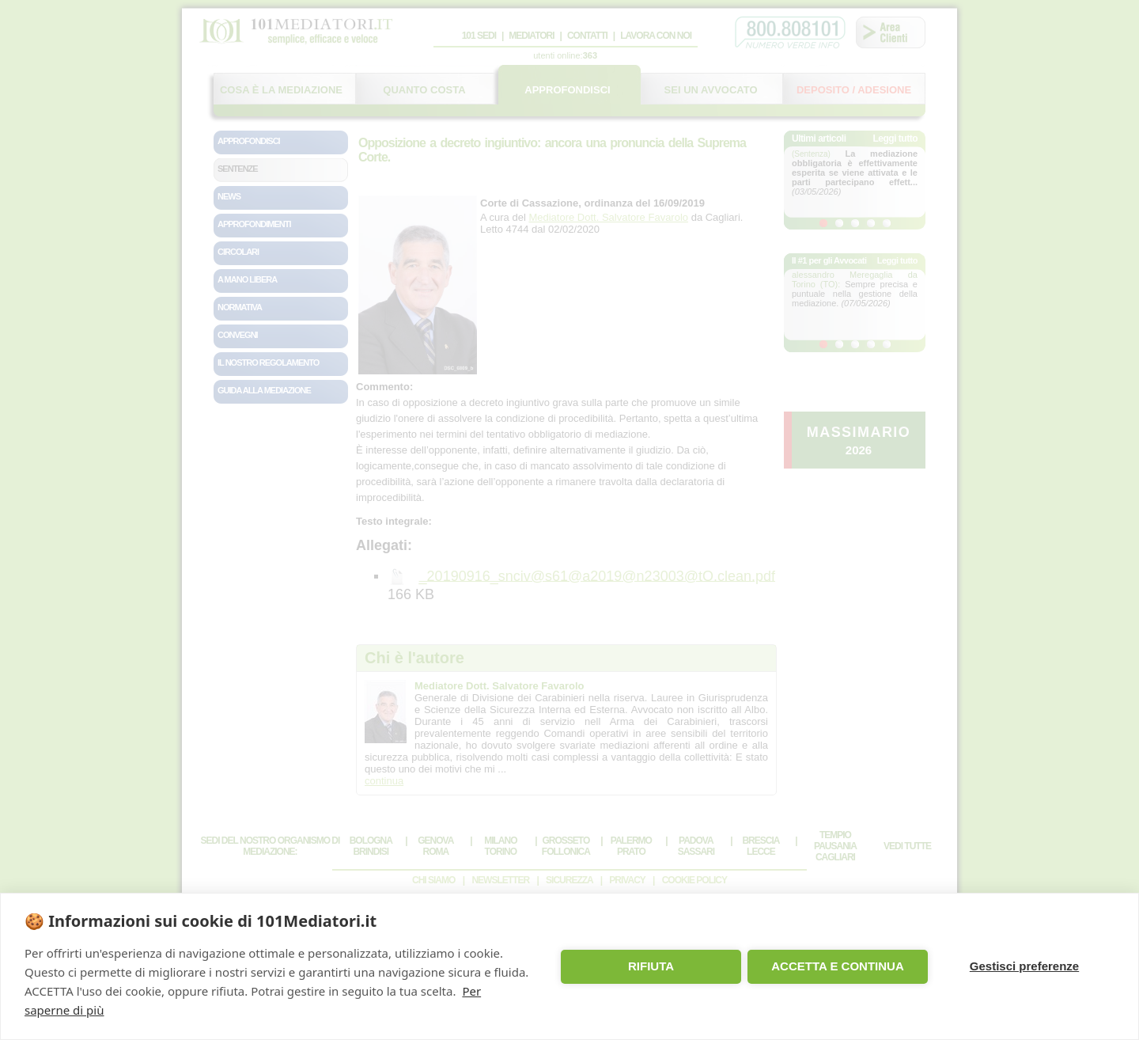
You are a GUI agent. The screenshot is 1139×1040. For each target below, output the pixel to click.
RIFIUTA (651, 966)
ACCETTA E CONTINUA (837, 966)
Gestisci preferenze (1024, 966)
